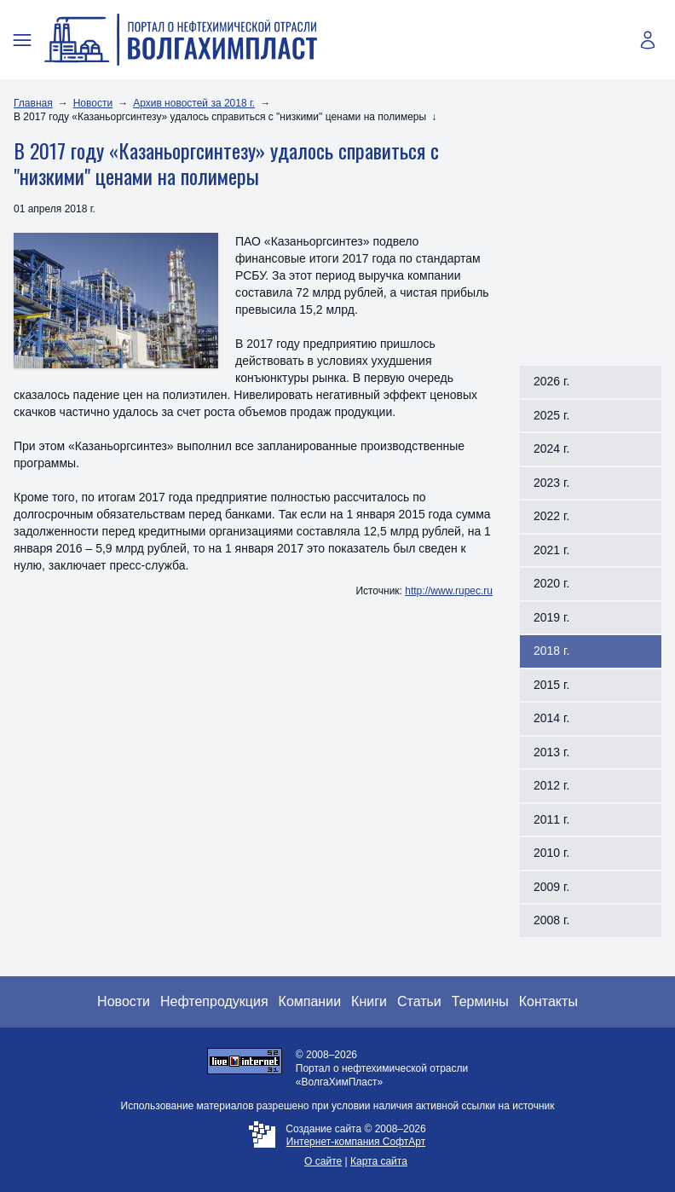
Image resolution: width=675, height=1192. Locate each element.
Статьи (419, 1001)
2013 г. (551, 752)
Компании (310, 1001)
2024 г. (551, 448)
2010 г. (551, 852)
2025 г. (551, 415)
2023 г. (551, 482)
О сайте (323, 1161)
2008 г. (551, 920)
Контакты (548, 1001)
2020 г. (551, 583)
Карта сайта (378, 1161)
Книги (369, 1001)
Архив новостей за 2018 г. (194, 103)
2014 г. (551, 718)
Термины (480, 1001)
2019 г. (551, 617)
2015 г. (551, 684)
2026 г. (551, 381)
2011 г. (551, 819)
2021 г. (551, 550)
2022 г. (551, 516)
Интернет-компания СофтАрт (355, 1142)
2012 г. (551, 785)
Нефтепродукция (214, 1001)
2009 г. (551, 887)
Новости (92, 103)
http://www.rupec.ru (449, 591)
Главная (33, 103)
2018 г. (551, 650)
